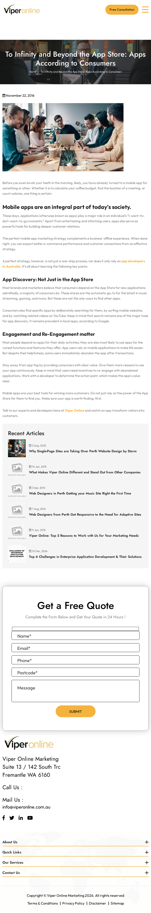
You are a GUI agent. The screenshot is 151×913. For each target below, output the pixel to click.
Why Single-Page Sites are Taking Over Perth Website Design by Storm (83, 451)
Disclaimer (97, 903)
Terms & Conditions (42, 903)
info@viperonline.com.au (26, 807)
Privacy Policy (73, 903)
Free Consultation (122, 10)
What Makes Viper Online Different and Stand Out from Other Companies (85, 472)
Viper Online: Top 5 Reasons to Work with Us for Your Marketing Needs (84, 535)
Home (32, 71)
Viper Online (74, 410)
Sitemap (117, 903)
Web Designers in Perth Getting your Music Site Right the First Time (80, 493)
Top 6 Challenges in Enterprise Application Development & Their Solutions (85, 556)
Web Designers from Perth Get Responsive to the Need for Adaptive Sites (85, 514)
